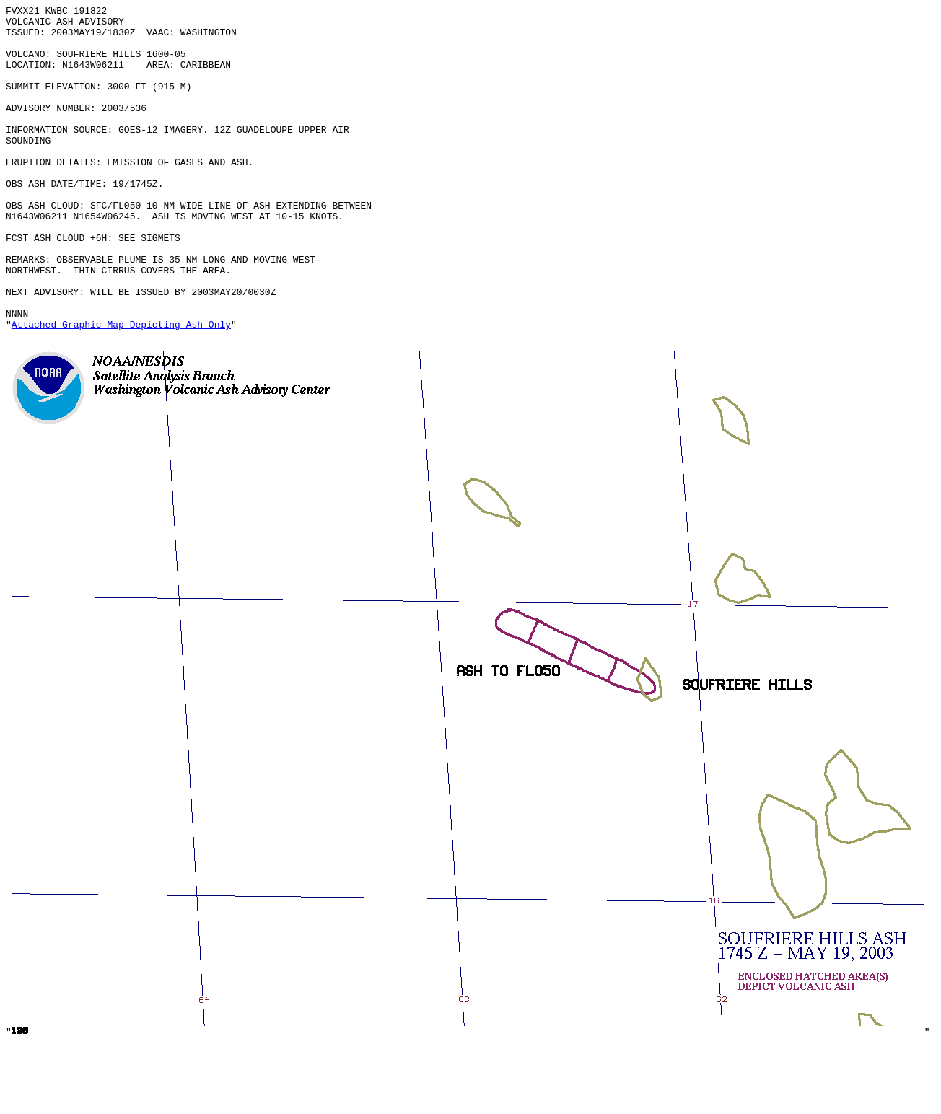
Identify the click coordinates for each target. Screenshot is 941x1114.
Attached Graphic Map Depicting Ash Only (121, 388)
